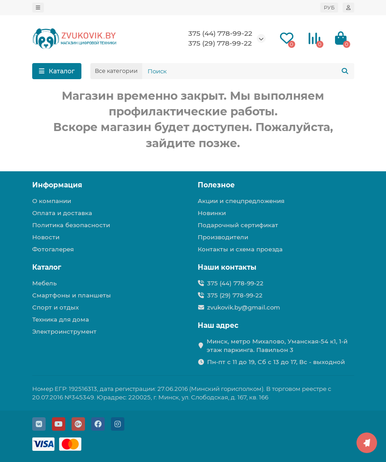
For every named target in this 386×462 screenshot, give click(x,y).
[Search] (248, 71)
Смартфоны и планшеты (71, 295)
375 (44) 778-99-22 (220, 33)
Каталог (46, 267)
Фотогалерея (53, 249)
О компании (51, 200)
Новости (45, 237)
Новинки (212, 212)
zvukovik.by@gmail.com (243, 307)
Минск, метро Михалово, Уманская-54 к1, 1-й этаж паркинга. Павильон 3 (277, 345)
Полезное (216, 185)
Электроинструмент (64, 331)
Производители (223, 237)
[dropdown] (38, 8)
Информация (57, 185)
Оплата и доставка (62, 212)
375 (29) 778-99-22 (220, 43)
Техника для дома (60, 319)
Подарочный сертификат (238, 225)
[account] (348, 8)
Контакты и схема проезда (240, 249)
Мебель (44, 283)
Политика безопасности (71, 225)
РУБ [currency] (329, 7)
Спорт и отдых (55, 307)
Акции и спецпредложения (241, 200)
